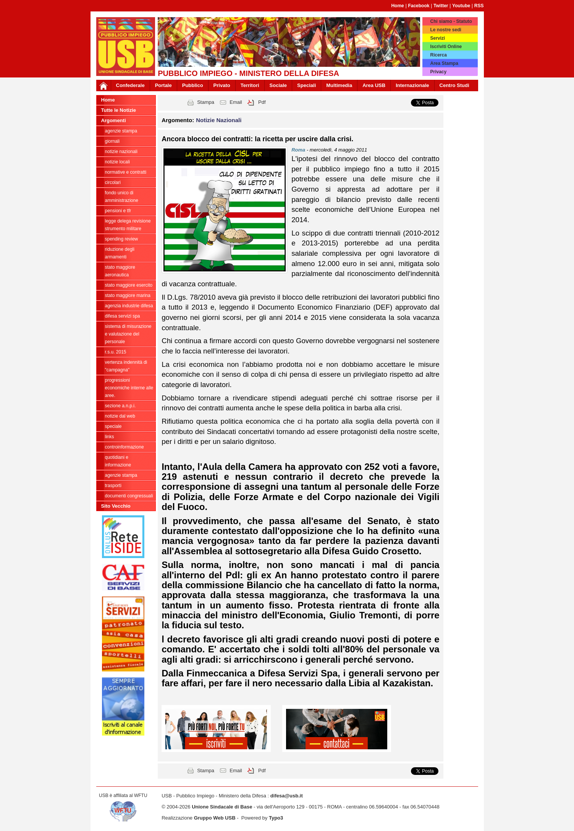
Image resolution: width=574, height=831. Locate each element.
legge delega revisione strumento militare (128, 224)
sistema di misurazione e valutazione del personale (128, 334)
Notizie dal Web (120, 416)
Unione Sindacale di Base (222, 807)
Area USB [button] (373, 85)
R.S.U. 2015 (115, 352)
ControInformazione (124, 447)
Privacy (438, 71)
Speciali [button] (306, 85)
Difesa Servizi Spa (122, 316)
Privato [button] (221, 85)
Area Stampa (444, 63)
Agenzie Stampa (121, 475)
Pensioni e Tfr (118, 210)
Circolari (113, 182)
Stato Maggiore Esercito (129, 285)
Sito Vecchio (116, 506)
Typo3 (276, 818)
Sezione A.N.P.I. (120, 405)
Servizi (437, 38)
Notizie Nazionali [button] (218, 120)
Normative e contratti (126, 172)
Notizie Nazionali (121, 151)
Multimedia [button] (339, 85)
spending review (121, 239)
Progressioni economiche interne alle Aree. (129, 388)
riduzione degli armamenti (119, 253)
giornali (112, 141)
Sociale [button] (278, 85)
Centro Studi (454, 85)
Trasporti (113, 485)
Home (397, 5)
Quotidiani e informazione (118, 461)
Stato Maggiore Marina (127, 295)
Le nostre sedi (445, 29)
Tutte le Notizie (118, 110)
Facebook (418, 5)
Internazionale (412, 85)
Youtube (461, 5)
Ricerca (438, 55)
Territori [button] (250, 85)
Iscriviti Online (446, 46)
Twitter (440, 5)
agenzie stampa (121, 131)
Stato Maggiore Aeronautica (120, 271)
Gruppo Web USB (215, 818)
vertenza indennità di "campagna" (126, 366)
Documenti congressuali (129, 496)
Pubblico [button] (192, 85)
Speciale (113, 426)
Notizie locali (117, 162)
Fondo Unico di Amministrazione (121, 196)
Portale (163, 85)
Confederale (130, 85)
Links (109, 436)
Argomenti (113, 120)
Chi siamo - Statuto (451, 21)
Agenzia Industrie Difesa (129, 305)
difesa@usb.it (286, 796)
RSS (479, 5)
